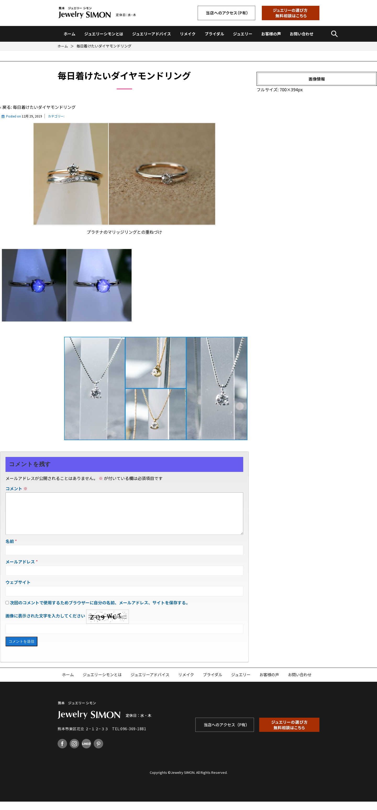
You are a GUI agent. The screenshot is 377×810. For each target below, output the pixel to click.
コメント (16, 488)
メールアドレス (20, 570)
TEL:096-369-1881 (129, 737)
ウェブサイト (18, 590)
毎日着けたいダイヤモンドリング (44, 107)
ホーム (69, 33)
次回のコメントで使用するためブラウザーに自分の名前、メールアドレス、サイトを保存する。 (100, 611)
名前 (9, 549)
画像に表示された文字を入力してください (45, 624)
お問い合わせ (301, 33)
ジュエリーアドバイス (151, 33)
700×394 (289, 89)
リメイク (188, 33)
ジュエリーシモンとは (103, 33)
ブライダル (214, 33)
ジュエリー (242, 33)
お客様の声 (271, 33)
